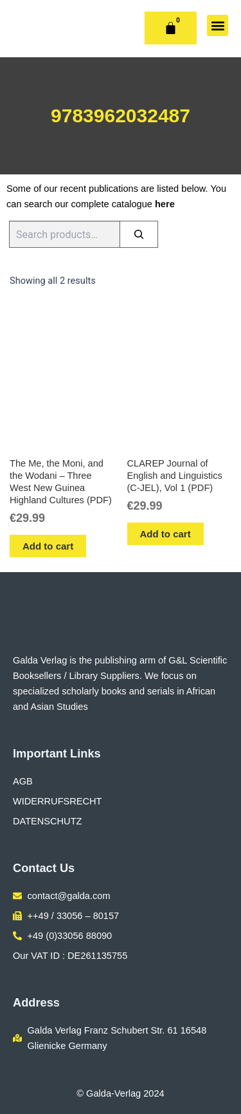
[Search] (139, 234)
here (165, 204)
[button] (217, 25)
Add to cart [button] (47, 546)
